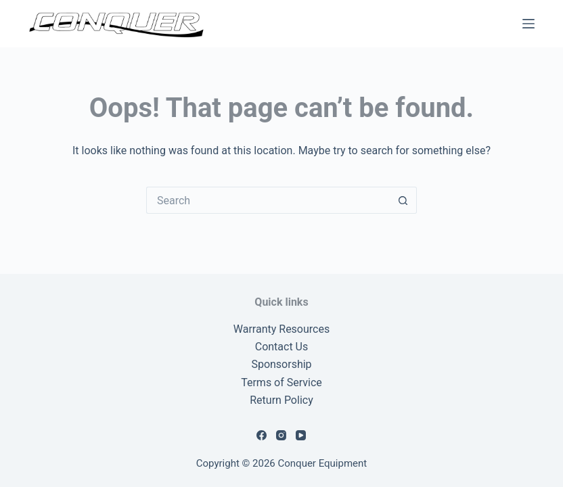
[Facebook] (261, 435)
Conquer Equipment (322, 463)
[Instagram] (281, 435)
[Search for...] (268, 200)
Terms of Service (281, 382)
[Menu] (528, 24)
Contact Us (282, 346)
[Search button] (403, 200)
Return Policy (281, 400)
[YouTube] (301, 435)
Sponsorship (281, 364)
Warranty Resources (281, 329)
